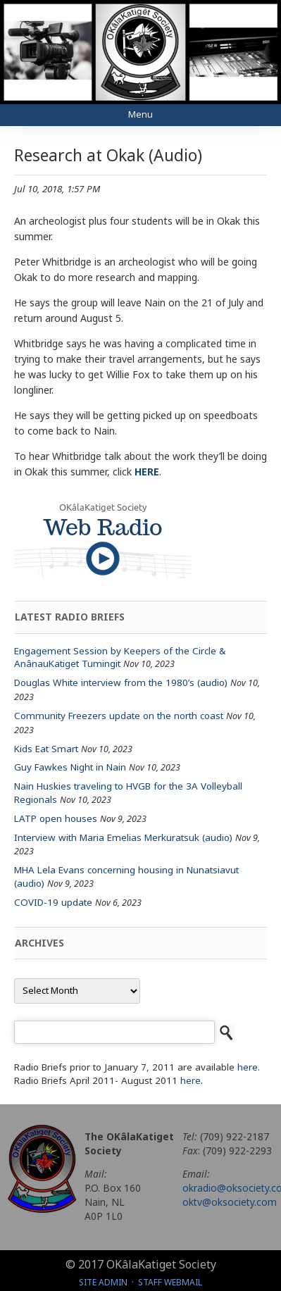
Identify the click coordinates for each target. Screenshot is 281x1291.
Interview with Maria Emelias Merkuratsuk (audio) (123, 837)
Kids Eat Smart (46, 748)
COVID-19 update (53, 902)
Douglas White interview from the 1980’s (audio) (120, 682)
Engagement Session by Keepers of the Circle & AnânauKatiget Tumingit (119, 657)
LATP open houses (55, 818)
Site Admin (103, 1282)
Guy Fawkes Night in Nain (70, 767)
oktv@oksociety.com (229, 1202)
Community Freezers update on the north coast (118, 715)
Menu (140, 114)
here (247, 1067)
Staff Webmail (170, 1282)
